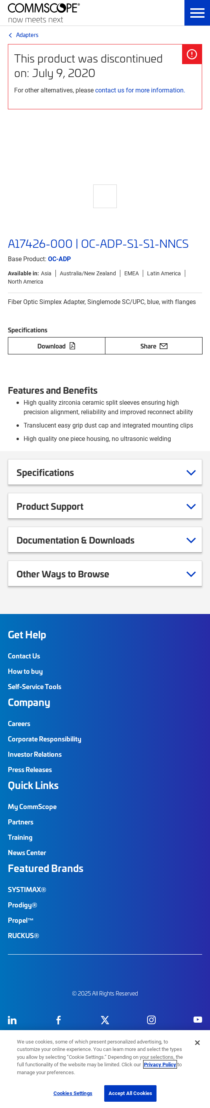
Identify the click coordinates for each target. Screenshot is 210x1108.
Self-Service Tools (34, 686)
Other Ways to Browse (73, 573)
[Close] (197, 1042)
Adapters (27, 35)
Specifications (55, 472)
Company (29, 702)
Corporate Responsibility (44, 739)
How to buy (25, 671)
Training (20, 837)
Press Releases (30, 769)
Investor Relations (35, 754)
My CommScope (32, 806)
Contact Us (24, 656)
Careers (19, 723)
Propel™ (21, 920)
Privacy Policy (160, 1064)
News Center (27, 852)
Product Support (60, 506)
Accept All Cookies (130, 1093)
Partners (20, 822)
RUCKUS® (23, 935)
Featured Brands (45, 868)
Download (56, 345)
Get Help (27, 634)
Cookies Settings (72, 1093)
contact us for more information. (140, 90)
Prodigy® (22, 905)
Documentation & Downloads (85, 539)
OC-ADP (59, 258)
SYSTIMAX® (27, 889)
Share (154, 345)
